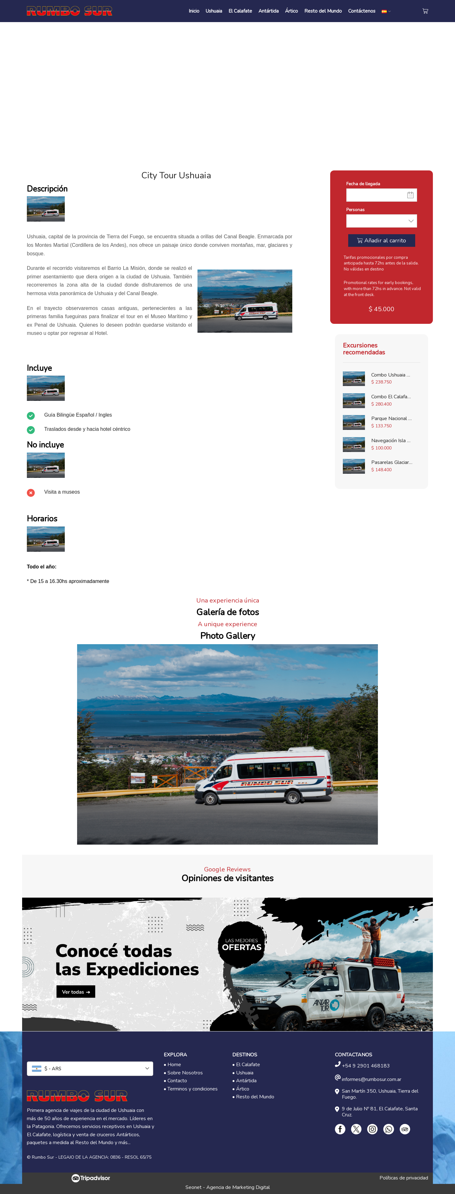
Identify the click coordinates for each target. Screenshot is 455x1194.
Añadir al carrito (385, 240)
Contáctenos (361, 11)
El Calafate (240, 11)
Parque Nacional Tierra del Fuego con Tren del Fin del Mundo (391, 418)
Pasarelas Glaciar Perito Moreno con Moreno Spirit (391, 462)
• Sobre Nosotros (183, 1072)
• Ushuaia (242, 1072)
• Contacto (175, 1080)
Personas (355, 210)
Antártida (268, 11)
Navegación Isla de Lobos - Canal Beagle (391, 440)
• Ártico (240, 1088)
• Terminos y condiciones (191, 1088)
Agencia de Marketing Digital (238, 1187)
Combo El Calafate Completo (391, 396)
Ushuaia (214, 11)
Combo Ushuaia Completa (391, 374)
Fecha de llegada (363, 184)
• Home (172, 1064)
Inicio (194, 11)
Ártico (291, 11)
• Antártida (244, 1080)
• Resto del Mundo (253, 1096)
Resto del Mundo (323, 11)
